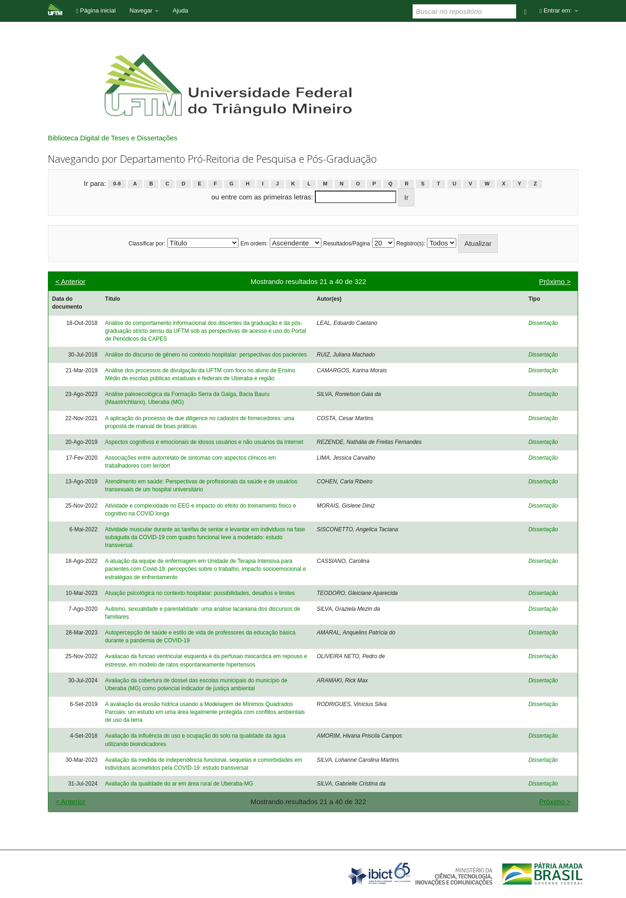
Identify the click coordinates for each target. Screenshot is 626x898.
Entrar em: (558, 10)
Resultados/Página (346, 243)
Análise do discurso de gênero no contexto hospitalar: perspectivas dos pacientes (206, 354)
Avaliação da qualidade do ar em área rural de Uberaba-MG (179, 783)
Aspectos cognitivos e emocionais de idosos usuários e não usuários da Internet (204, 442)
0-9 (116, 184)
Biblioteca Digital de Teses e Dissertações (112, 138)
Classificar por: (146, 243)
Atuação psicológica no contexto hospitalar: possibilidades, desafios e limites (200, 593)
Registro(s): (410, 243)
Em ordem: (254, 243)
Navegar (144, 10)
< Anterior (70, 281)
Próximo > (555, 281)
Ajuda (180, 10)
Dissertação (543, 323)
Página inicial (96, 10)
